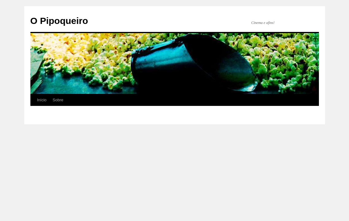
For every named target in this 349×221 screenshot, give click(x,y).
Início (42, 100)
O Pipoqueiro (59, 21)
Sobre (58, 100)
